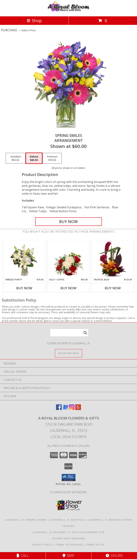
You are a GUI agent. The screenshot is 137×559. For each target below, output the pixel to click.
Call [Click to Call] (23, 555)
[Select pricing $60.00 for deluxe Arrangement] (34, 158)
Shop (34, 20)
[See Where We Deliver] (68, 353)
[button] (68, 477)
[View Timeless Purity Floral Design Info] (24, 259)
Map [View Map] (68, 555)
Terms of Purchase (69, 544)
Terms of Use (95, 544)
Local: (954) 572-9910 (68, 436)
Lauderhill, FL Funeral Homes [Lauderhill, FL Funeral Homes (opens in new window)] (26, 519)
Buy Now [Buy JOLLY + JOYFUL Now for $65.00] (68, 288)
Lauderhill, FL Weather (49, 532)
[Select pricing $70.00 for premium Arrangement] (52, 158)
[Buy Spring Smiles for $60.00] (68, 221)
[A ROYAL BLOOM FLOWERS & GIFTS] (68, 11)
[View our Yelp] (78, 409)
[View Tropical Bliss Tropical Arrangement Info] (113, 259)
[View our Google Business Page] (65, 409)
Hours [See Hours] (114, 555)
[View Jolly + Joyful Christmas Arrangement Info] (68, 259)
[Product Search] (69, 333)
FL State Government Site (86, 532)
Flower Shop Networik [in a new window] (68, 492)
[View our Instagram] (72, 409)
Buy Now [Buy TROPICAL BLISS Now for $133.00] (113, 288)
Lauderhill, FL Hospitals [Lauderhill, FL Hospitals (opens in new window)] (67, 519)
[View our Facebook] (59, 409)
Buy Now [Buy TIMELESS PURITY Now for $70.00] (24, 288)
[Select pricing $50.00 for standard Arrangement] (15, 158)
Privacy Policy (42, 544)
